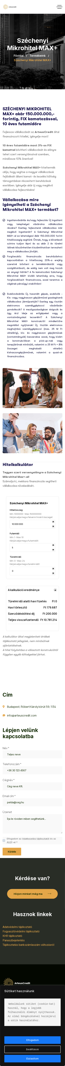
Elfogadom (32, 1040)
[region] (32, 1025)
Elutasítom (32, 1058)
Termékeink (37, 55)
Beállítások (32, 1049)
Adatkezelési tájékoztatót (35, 841)
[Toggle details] (52, 590)
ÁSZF (9, 845)
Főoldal (19, 55)
